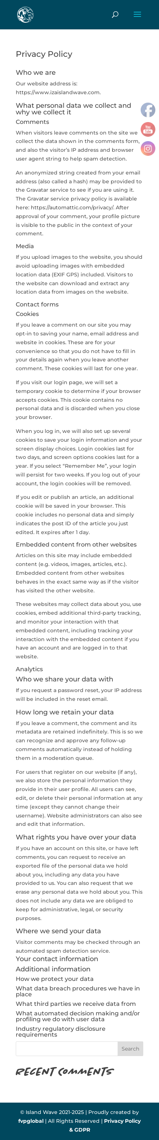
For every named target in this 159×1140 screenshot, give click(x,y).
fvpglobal (31, 1121)
